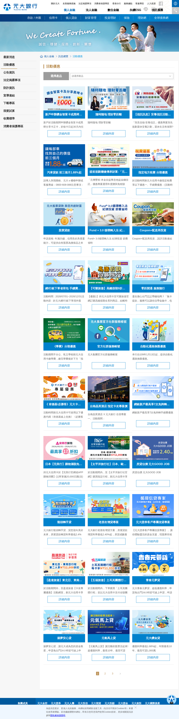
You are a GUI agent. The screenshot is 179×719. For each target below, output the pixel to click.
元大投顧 (109, 703)
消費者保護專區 (101, 3)
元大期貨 (96, 703)
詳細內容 (64, 133)
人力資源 (151, 3)
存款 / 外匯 (34, 17)
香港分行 (116, 3)
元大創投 (136, 703)
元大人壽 (69, 703)
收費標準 (9, 118)
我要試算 (9, 110)
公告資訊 (9, 72)
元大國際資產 (152, 703)
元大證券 (56, 703)
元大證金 (123, 703)
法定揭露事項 (85, 3)
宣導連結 (9, 95)
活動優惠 (9, 65)
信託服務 (157, 10)
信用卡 (53, 17)
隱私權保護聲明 (57, 715)
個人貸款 (71, 17)
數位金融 (113, 10)
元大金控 (42, 703)
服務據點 (128, 3)
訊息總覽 (63, 56)
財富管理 (90, 17)
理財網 (142, 17)
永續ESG (135, 10)
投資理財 (110, 17)
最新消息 (9, 57)
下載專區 (9, 103)
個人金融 (69, 10)
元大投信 (83, 703)
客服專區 (139, 3)
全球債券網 (161, 17)
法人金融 (91, 10)
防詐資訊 (9, 87)
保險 (127, 17)
